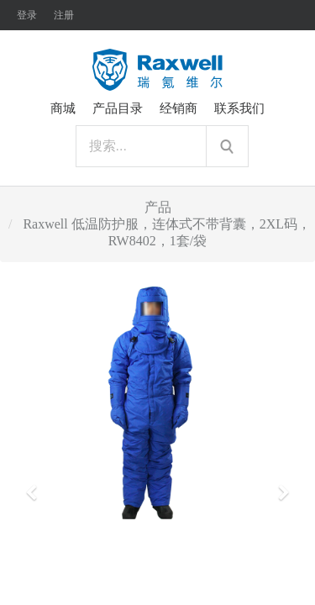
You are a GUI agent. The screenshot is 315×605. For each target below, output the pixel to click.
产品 (157, 207)
